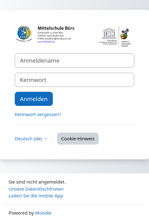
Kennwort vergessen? (38, 114)
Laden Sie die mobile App (36, 195)
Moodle (43, 213)
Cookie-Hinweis (77, 138)
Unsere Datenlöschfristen (36, 189)
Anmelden (34, 99)
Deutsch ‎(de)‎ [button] (29, 138)
